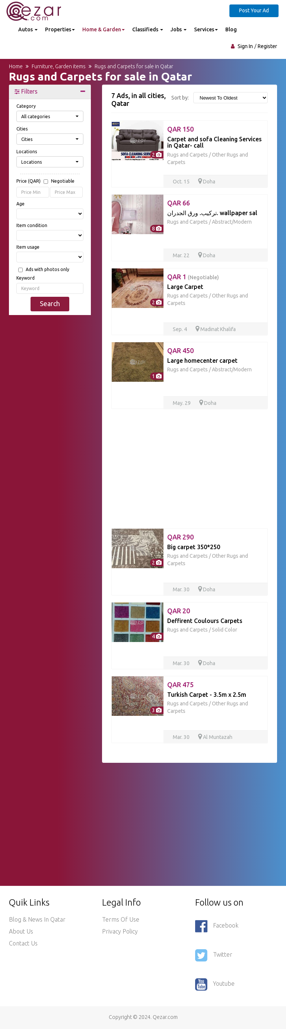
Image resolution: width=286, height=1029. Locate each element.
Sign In (245, 46)
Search (50, 303)
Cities (22, 128)
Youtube (215, 984)
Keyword (25, 278)
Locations (26, 151)
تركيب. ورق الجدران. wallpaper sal (212, 213)
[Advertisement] (50, 359)
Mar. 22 (182, 255)
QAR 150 (180, 129)
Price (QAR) (45, 181)
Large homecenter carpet (202, 360)
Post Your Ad (254, 10)
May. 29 (182, 403)
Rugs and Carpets (187, 155)
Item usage (27, 247)
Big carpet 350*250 (193, 547)
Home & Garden (103, 29)
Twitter (213, 955)
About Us (21, 931)
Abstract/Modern (232, 222)
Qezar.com (165, 1017)
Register (267, 46)
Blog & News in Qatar (37, 919)
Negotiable (62, 181)
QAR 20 (178, 610)
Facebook (216, 926)
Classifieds (147, 29)
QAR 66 (178, 203)
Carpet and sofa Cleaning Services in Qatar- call (214, 142)
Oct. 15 (182, 182)
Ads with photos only (47, 269)
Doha (206, 182)
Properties (60, 29)
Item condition (31, 225)
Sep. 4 (180, 329)
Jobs (179, 29)
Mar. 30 (182, 589)
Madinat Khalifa (216, 329)
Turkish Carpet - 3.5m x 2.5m (206, 694)
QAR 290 (180, 537)
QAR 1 (193, 276)
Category (26, 106)
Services (206, 29)
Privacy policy (120, 931)
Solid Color (224, 630)
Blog (231, 29)
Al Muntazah (215, 737)
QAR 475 (180, 684)
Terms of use (120, 919)
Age (20, 203)
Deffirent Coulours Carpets (204, 620)
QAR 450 (180, 350)
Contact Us (23, 943)
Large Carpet (185, 286)
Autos (28, 29)
